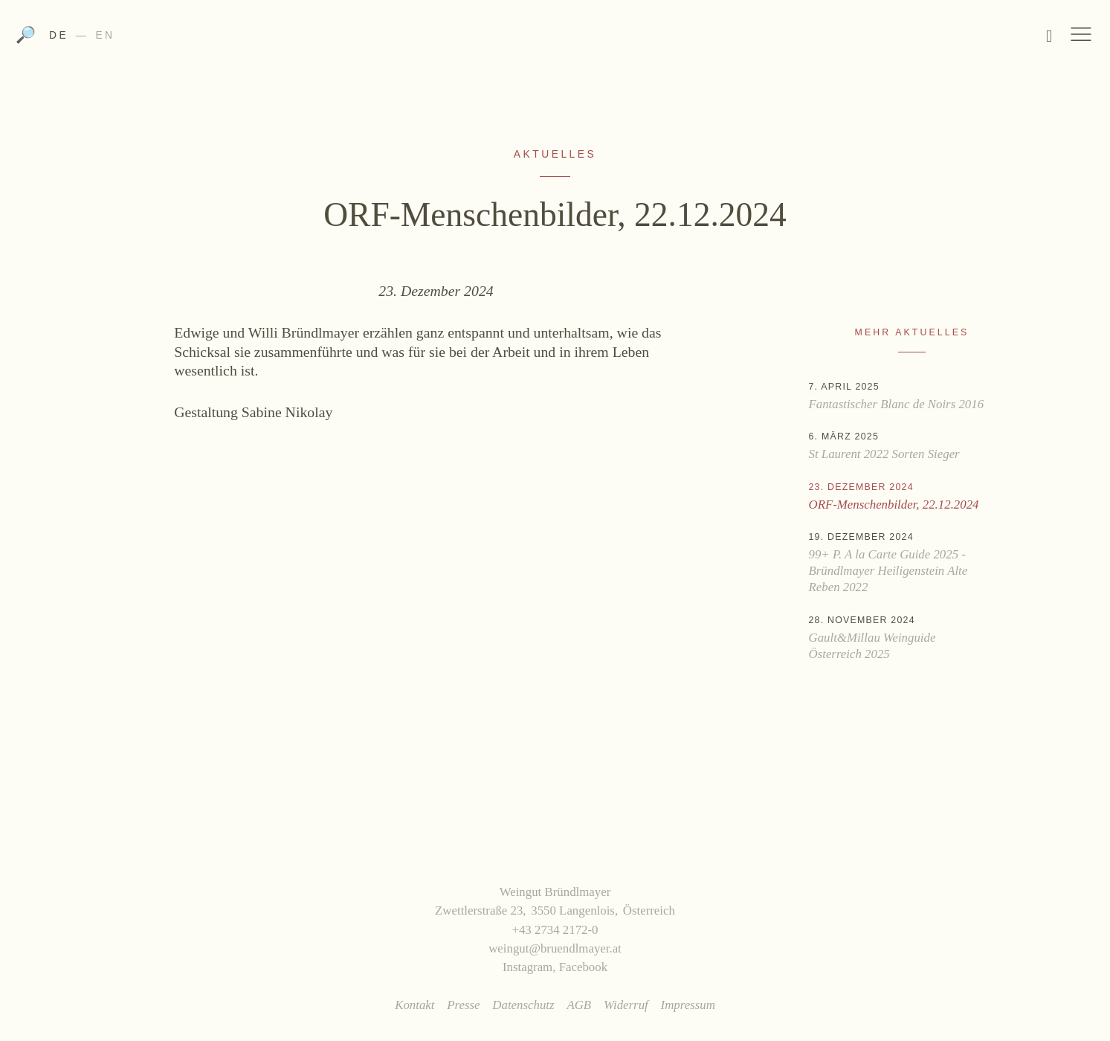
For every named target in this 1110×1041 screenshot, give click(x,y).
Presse (463, 1005)
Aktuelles (555, 154)
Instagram (527, 967)
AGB (579, 1005)
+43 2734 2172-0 (555, 930)
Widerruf (626, 1005)
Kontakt (414, 1005)
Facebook (583, 967)
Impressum (688, 1005)
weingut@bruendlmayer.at (555, 948)
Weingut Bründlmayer (555, 39)
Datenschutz (523, 1005)
